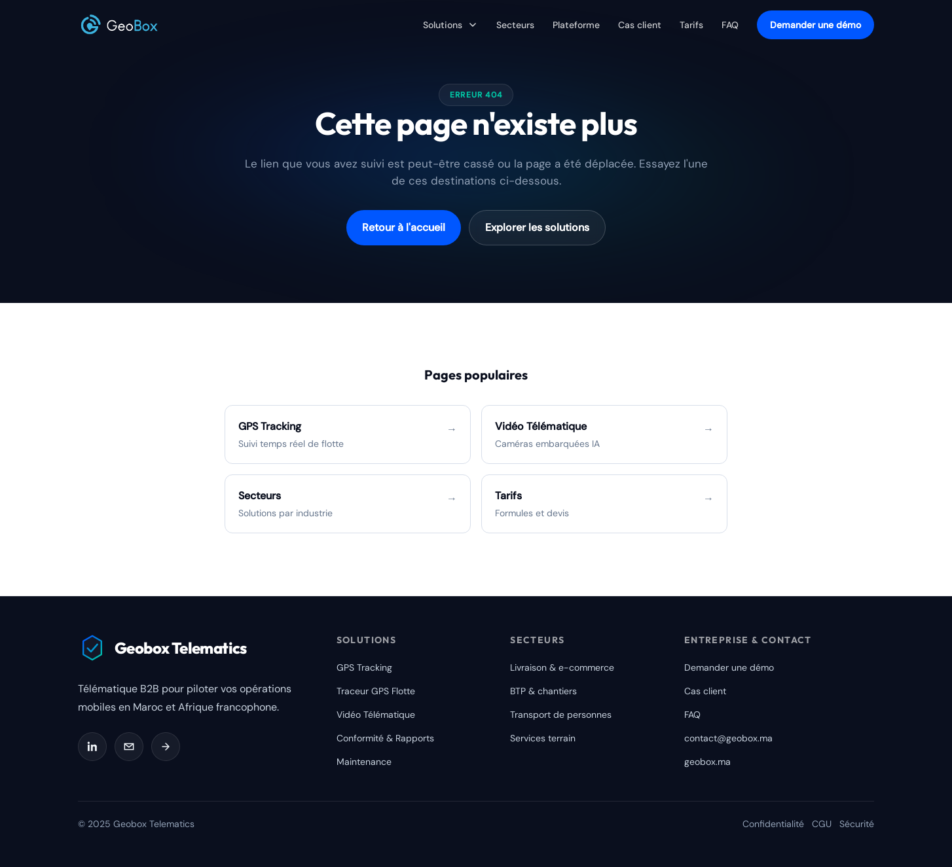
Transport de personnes (561, 714)
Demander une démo (815, 25)
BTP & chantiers (543, 691)
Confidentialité (773, 824)
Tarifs (691, 25)
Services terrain (543, 738)
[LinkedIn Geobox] (92, 746)
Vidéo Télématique (376, 714)
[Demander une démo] (165, 746)
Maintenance (364, 762)
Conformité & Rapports (385, 738)
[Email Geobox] (129, 746)
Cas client (639, 25)
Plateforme (576, 25)
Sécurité (856, 824)
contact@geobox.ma (728, 738)
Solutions (450, 25)
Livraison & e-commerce (562, 667)
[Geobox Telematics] (119, 24)
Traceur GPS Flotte (376, 691)
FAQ (730, 25)
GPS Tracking (364, 667)
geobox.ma (707, 762)
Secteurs (515, 25)
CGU (822, 824)
